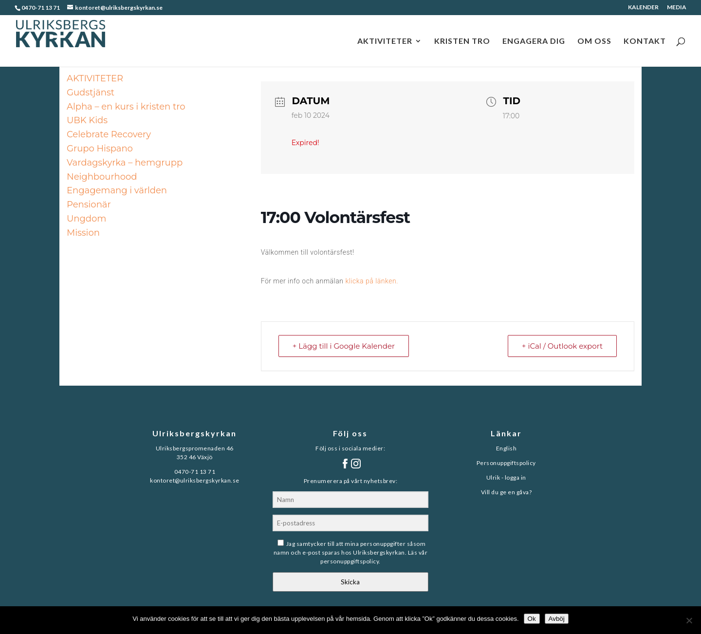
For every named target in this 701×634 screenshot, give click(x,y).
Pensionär (89, 204)
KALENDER (643, 7)
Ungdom (86, 218)
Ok (532, 618)
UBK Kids (87, 120)
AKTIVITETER (384, 41)
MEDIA (676, 7)
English (506, 448)
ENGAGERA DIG (533, 41)
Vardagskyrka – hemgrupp (125, 162)
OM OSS (594, 41)
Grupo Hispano (100, 148)
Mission (83, 232)
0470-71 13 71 (40, 7)
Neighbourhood (102, 176)
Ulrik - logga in (506, 477)
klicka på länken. (371, 281)
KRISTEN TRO (462, 41)
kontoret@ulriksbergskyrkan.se (195, 480)
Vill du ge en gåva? (506, 492)
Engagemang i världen (117, 190)
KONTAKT (645, 41)
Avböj (557, 618)
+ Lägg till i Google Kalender (344, 346)
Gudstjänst (90, 92)
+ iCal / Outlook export (562, 346)
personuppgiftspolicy (349, 561)
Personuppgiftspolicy (506, 462)
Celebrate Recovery (109, 134)
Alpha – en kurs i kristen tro (126, 106)
